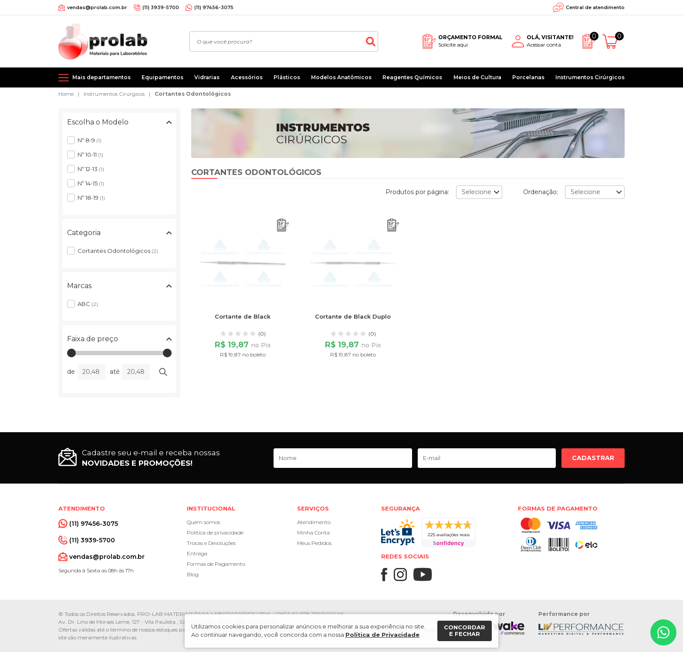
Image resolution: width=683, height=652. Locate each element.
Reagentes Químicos (412, 77)
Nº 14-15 (91, 183)
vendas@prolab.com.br (97, 7)
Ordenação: (540, 192)
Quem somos (203, 522)
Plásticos (287, 77)
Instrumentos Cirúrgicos (590, 77)
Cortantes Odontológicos (193, 94)
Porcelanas (528, 77)
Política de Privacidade (382, 634)
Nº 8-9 (89, 140)
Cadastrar (593, 458)
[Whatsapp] (663, 632)
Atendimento (314, 522)
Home (66, 94)
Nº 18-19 (91, 197)
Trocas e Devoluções (211, 543)
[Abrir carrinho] (613, 41)
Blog (193, 574)
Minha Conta (313, 532)
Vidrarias (207, 77)
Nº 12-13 (91, 168)
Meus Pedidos (314, 543)
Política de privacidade (215, 532)
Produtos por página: (417, 192)
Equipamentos (162, 77)
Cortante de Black (242, 316)
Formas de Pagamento (216, 564)
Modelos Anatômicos (341, 77)
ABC (88, 303)
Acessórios (247, 77)
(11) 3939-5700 (160, 7)
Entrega (197, 553)
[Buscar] (371, 41)
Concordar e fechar (464, 631)
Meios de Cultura (477, 77)
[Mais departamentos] (94, 77)
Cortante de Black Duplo (353, 316)
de (71, 372)
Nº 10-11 (90, 154)
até (115, 372)
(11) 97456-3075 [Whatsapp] (213, 7)
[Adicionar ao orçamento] (283, 225)
